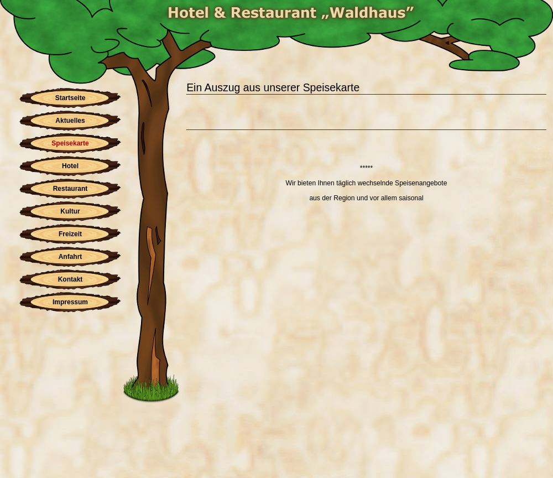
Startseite (70, 98)
